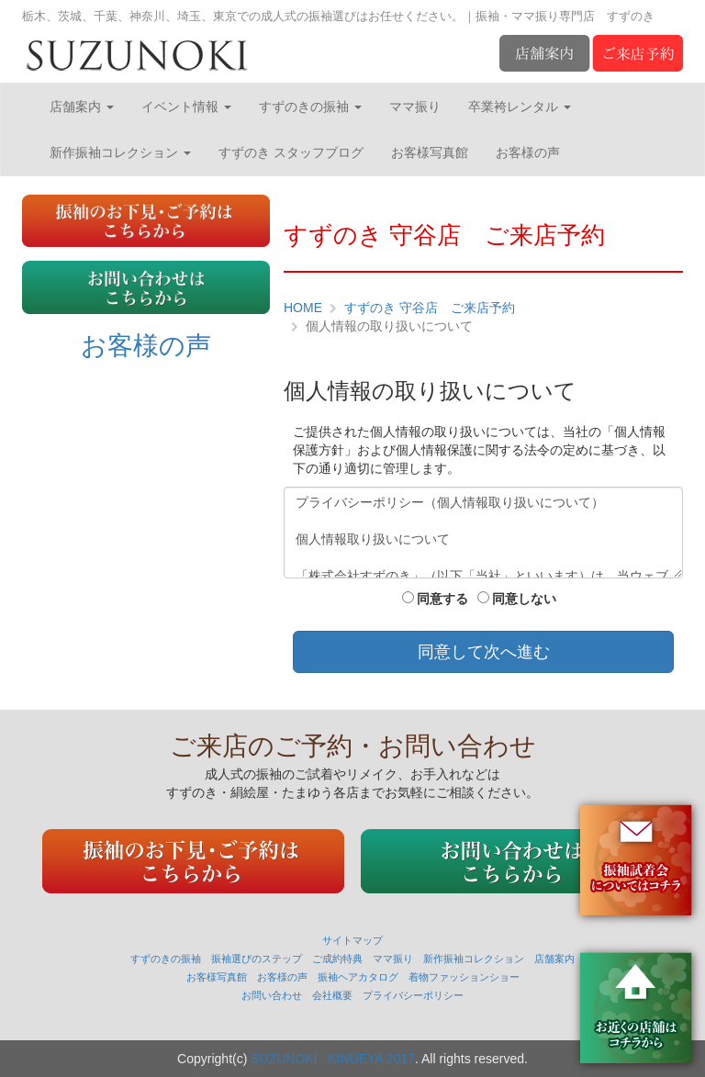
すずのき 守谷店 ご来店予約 (429, 307)
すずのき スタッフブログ (291, 152)
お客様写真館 (429, 152)
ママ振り (415, 106)
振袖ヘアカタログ (358, 976)
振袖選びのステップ (256, 958)
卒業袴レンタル (519, 106)
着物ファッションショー (464, 976)
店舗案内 (82, 106)
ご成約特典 (337, 958)
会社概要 (332, 995)
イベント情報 (186, 106)
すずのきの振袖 (310, 106)
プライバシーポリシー (413, 995)
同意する (435, 598)
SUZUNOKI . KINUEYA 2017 (333, 1058)
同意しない (516, 598)
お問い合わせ (271, 995)
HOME (303, 307)
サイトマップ (352, 940)
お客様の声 (528, 152)
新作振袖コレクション (120, 152)
